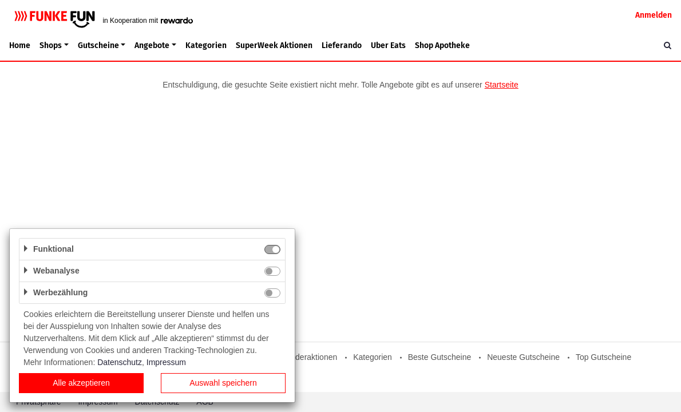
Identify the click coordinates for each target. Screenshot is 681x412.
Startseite (501, 84)
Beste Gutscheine (440, 357)
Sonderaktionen (309, 357)
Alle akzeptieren (81, 382)
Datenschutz (119, 362)
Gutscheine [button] (98, 45)
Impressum (166, 362)
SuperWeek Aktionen (274, 45)
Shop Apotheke (442, 45)
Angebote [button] (151, 45)
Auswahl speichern (223, 382)
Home (19, 45)
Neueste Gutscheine (523, 357)
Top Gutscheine (603, 357)
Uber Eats (388, 45)
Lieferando (342, 45)
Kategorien (206, 45)
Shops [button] (50, 45)
